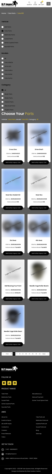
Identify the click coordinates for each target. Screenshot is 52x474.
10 (26, 354)
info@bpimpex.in (11, 454)
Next (43, 354)
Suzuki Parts (5, 400)
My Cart (41, 3)
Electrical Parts (8, 106)
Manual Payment (37, 397)
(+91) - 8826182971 (11, 449)
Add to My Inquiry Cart (13, 162)
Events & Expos (6, 420)
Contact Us (5, 427)
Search (29, 3)
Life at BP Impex (6, 424)
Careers (4, 430)
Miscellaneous (37, 394)
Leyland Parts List (41, 424)
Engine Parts (7, 110)
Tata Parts (12, 13)
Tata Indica (7, 70)
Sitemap (39, 434)
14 (39, 354)
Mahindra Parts (6, 397)
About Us (4, 417)
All (4, 59)
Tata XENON (7, 62)
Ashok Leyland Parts (8, 404)
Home (4, 13)
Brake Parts (7, 98)
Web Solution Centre (34, 471)
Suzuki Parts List (41, 427)
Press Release (6, 434)
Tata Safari (7, 74)
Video (3, 437)
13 (36, 354)
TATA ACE (6, 66)
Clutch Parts (8, 102)
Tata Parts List (40, 417)
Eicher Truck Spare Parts (40, 400)
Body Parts (7, 94)
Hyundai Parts (6, 407)
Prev (7, 354)
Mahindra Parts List (42, 420)
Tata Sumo (7, 78)
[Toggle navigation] (48, 3)
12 (32, 354)
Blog (37, 430)
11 (29, 354)
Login (35, 3)
